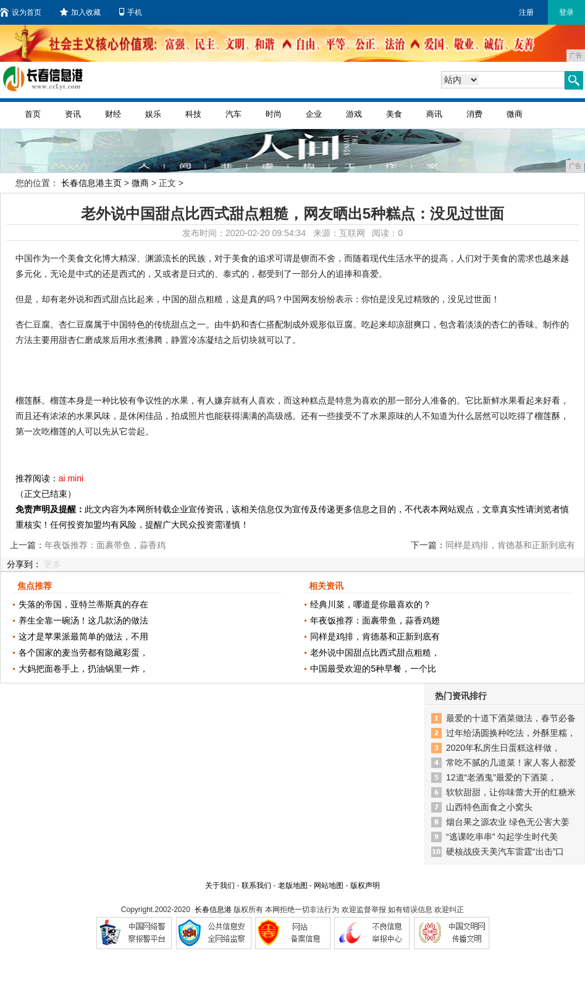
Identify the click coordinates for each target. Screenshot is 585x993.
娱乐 (153, 114)
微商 (515, 114)
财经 (113, 114)
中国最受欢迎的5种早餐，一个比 (373, 669)
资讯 (73, 114)
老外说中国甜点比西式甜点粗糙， (375, 652)
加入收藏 (80, 12)
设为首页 (20, 12)
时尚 (274, 114)
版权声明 (365, 885)
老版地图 (293, 885)
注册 (526, 12)
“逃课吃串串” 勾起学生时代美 (502, 837)
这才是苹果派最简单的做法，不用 (83, 636)
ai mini (71, 478)
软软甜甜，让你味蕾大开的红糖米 (511, 792)
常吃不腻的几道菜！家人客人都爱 (511, 762)
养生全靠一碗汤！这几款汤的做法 (83, 620)
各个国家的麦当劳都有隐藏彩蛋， (83, 652)
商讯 (434, 114)
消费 (474, 114)
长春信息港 (213, 909)
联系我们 (256, 885)
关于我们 (220, 885)
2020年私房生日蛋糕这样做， (503, 748)
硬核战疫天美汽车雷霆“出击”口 (505, 851)
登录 (566, 12)
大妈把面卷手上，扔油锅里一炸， (83, 669)
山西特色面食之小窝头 (489, 807)
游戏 (354, 114)
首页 (33, 114)
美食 (394, 114)
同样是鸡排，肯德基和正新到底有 (375, 636)
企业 (314, 114)
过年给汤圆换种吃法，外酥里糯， (511, 733)
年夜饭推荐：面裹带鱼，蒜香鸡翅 (375, 620)
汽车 (233, 114)
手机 (130, 12)
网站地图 (328, 885)
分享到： (24, 564)
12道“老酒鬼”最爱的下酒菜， (501, 777)
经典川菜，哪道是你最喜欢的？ (370, 604)
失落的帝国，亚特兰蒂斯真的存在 (83, 604)
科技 (193, 114)
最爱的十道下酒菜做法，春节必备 (511, 718)
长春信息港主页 (91, 183)
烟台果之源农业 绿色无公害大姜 (508, 822)
